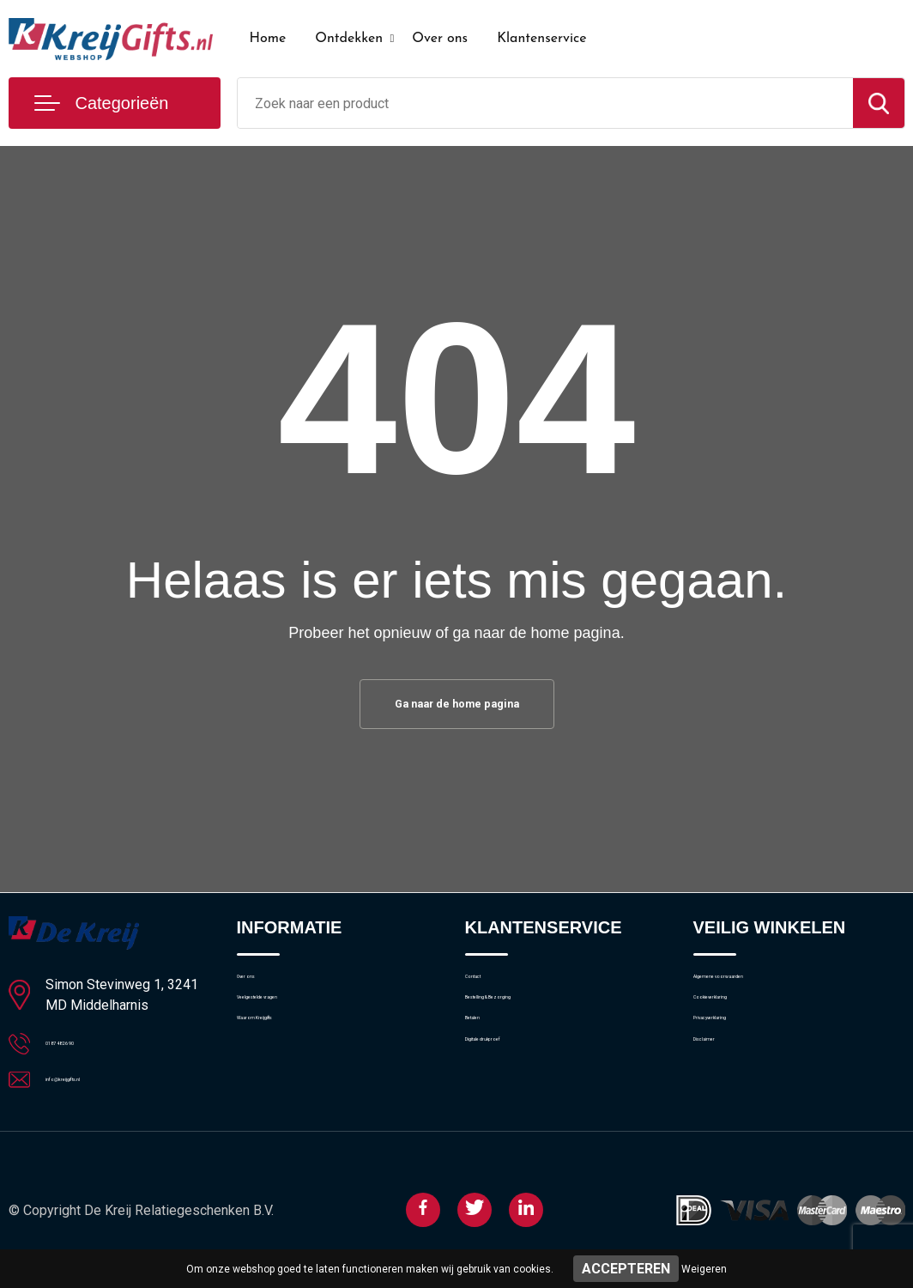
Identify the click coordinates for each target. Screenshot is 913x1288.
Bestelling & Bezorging (528, 1028)
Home (268, 39)
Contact (488, 991)
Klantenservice (542, 39)
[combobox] (545, 103)
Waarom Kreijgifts (287, 1064)
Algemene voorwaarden (760, 991)
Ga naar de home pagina (456, 707)
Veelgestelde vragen (294, 1028)
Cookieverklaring (739, 1028)
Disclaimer (722, 1101)
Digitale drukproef (514, 1101)
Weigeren (704, 1269)
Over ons (440, 39)
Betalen (486, 1064)
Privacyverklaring (740, 1064)
